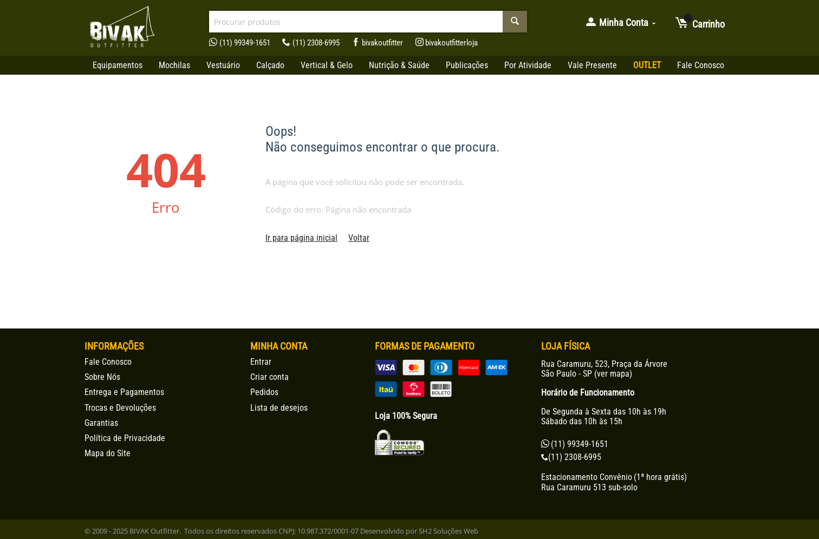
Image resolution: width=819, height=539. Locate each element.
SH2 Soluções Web (448, 531)
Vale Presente (592, 65)
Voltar (358, 238)
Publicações (467, 65)
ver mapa (613, 374)
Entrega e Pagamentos (124, 392)
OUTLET (647, 65)
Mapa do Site (107, 453)
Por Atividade (527, 65)
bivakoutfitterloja (446, 43)
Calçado (270, 65)
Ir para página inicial (301, 238)
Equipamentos (117, 65)
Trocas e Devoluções (120, 408)
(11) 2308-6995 (311, 43)
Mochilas (174, 65)
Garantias (101, 423)
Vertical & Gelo (327, 65)
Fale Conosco (700, 65)
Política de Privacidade (124, 438)
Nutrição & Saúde (399, 65)
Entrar (260, 362)
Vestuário (223, 65)
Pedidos (264, 392)
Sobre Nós (102, 377)
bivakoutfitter (377, 43)
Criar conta (269, 377)
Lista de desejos (279, 408)
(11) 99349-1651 (239, 43)
